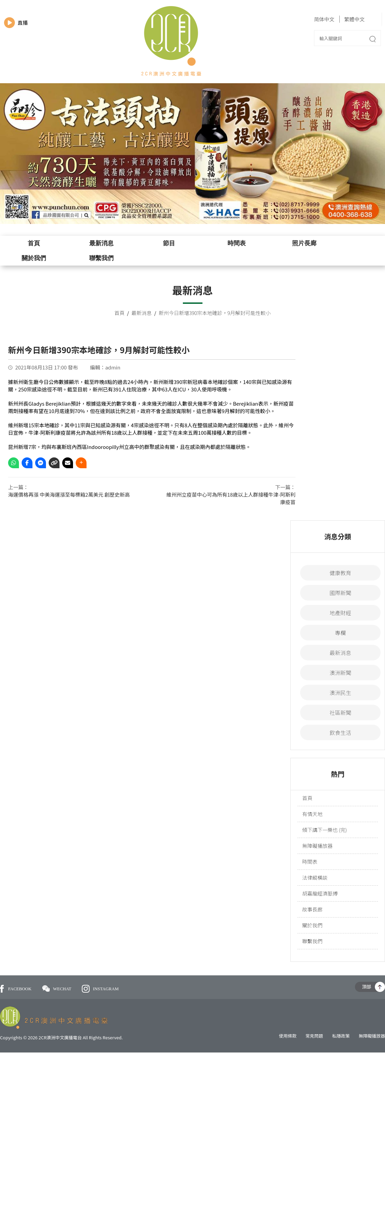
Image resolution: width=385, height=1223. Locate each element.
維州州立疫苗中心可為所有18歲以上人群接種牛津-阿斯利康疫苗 (230, 498)
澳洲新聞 (340, 673)
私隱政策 (341, 1036)
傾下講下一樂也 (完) (324, 829)
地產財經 (340, 613)
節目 (169, 243)
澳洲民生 (340, 692)
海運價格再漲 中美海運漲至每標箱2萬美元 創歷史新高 (69, 494)
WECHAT (57, 988)
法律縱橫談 (315, 877)
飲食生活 (340, 732)
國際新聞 (340, 593)
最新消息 (101, 243)
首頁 (34, 243)
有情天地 (312, 813)
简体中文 (324, 19)
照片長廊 (304, 243)
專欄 (340, 633)
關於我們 (34, 258)
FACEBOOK (15, 988)
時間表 (236, 243)
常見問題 (314, 1036)
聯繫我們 (101, 258)
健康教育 (340, 573)
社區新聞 (340, 712)
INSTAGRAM (100, 988)
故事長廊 (312, 909)
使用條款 (287, 1036)
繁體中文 (354, 19)
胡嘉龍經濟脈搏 (320, 893)
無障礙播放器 (317, 845)
